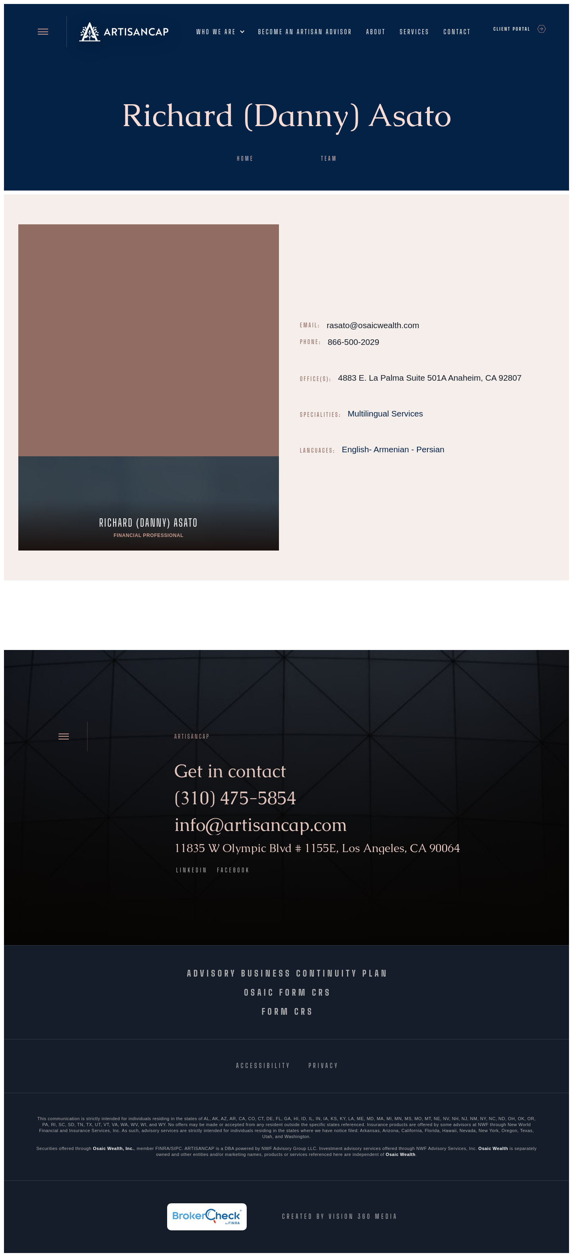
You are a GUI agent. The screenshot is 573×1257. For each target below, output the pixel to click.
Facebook (233, 870)
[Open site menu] (43, 31)
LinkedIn (192, 870)
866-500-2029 (353, 341)
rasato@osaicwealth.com (373, 325)
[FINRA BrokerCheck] (207, 1217)
